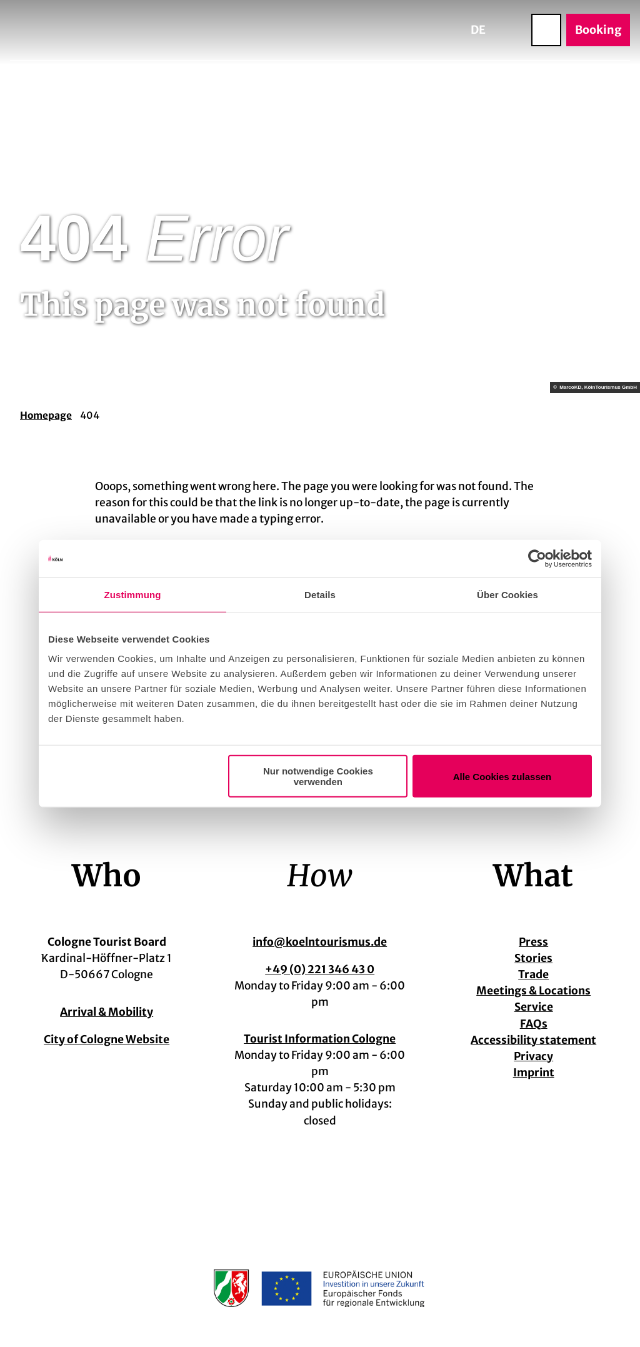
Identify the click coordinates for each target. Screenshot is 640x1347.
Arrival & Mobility (106, 1012)
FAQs (533, 1024)
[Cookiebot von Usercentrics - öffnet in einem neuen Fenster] (537, 558)
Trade (533, 974)
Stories (533, 958)
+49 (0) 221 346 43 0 (319, 969)
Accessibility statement (533, 1040)
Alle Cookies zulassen (502, 776)
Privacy (533, 1056)
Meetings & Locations (533, 991)
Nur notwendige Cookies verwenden (318, 776)
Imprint (533, 1072)
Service (533, 1007)
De (478, 30)
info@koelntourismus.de (319, 942)
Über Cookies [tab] (507, 594)
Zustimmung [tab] (132, 594)
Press (533, 942)
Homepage (46, 415)
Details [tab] (320, 594)
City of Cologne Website (106, 1039)
